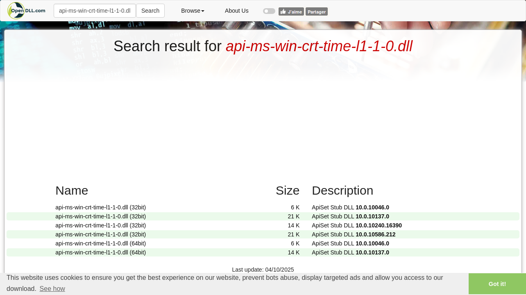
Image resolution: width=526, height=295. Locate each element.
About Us (237, 10)
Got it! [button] (497, 284)
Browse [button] (192, 10)
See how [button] (52, 288)
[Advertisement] (263, 116)
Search (150, 10)
